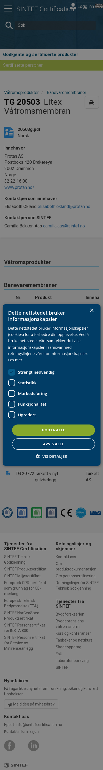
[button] (51, 456)
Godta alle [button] (53, 430)
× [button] (92, 311)
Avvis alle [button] (53, 443)
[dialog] (51, 385)
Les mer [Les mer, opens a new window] (15, 359)
